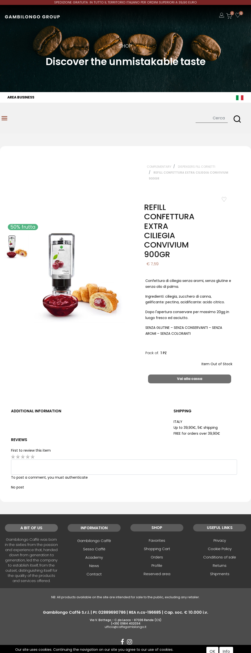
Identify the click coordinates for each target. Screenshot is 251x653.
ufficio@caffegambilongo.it (125, 627)
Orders (157, 557)
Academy (94, 557)
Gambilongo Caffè (94, 540)
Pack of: (152, 352)
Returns (219, 565)
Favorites (157, 540)
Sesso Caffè (94, 549)
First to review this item (31, 450)
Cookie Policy (220, 548)
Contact (94, 574)
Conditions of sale (219, 557)
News (94, 565)
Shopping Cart (157, 548)
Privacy (219, 540)
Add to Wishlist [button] (220, 199)
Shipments (219, 573)
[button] (237, 119)
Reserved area (157, 573)
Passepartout (136, 649)
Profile (156, 565)
